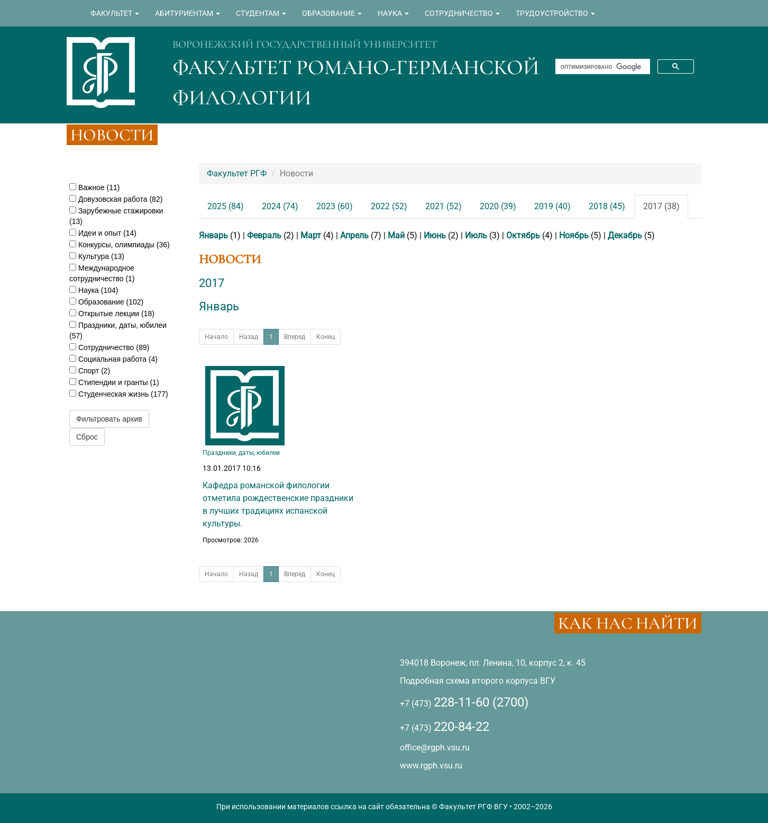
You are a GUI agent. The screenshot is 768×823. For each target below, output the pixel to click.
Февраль (264, 235)
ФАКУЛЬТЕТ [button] (114, 13)
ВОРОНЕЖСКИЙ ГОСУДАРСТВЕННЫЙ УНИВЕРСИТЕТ (304, 44)
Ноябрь (574, 235)
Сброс (87, 437)
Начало (216, 337)
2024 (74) (280, 206)
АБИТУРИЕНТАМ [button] (187, 13)
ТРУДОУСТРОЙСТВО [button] (555, 13)
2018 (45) (607, 206)
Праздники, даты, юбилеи (241, 453)
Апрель (354, 235)
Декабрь (625, 235)
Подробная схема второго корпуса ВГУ (477, 681)
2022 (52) (389, 206)
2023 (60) (334, 206)
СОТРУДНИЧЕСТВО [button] (462, 13)
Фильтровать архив (109, 419)
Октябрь (523, 235)
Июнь (435, 235)
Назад (248, 337)
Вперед (294, 337)
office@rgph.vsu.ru (435, 748)
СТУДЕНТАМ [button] (261, 13)
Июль (476, 235)
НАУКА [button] (393, 13)
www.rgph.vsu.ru (431, 766)
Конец (325, 337)
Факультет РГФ (237, 173)
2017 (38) (661, 206)
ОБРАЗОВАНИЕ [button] (332, 13)
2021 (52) (443, 206)
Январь (213, 235)
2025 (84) (225, 206)
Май (396, 235)
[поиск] (602, 66)
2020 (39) (498, 206)
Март (310, 235)
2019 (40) (552, 206)
